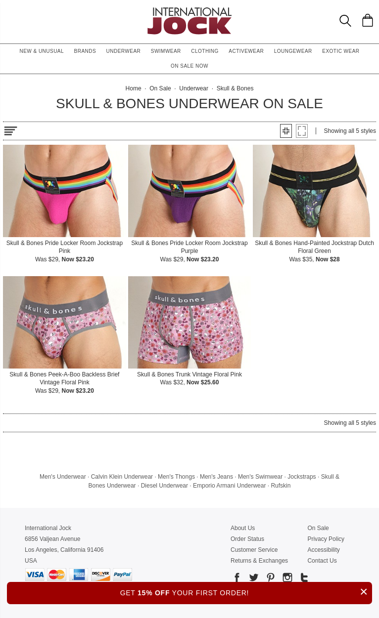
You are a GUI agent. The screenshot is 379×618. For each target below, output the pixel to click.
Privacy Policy (325, 539)
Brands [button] (85, 51)
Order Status (247, 539)
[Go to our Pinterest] (269, 579)
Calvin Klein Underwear (122, 476)
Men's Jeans (216, 476)
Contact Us (321, 560)
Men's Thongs (176, 476)
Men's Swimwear (260, 476)
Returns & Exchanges (259, 560)
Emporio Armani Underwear (229, 485)
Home (134, 88)
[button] (286, 131)
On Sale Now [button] (189, 66)
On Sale (318, 528)
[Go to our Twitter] (252, 579)
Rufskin (280, 485)
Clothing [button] (205, 51)
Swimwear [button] (166, 51)
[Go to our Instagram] (286, 579)
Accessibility (323, 549)
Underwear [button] (123, 51)
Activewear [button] (246, 51)
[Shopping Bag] (367, 20)
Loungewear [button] (293, 51)
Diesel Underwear (164, 485)
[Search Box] (345, 21)
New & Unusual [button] (41, 51)
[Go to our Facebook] (237, 579)
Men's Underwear (63, 476)
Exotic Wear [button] (340, 51)
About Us (243, 528)
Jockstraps (301, 476)
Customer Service (254, 549)
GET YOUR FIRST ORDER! (246, 591)
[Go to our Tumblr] (303, 579)
